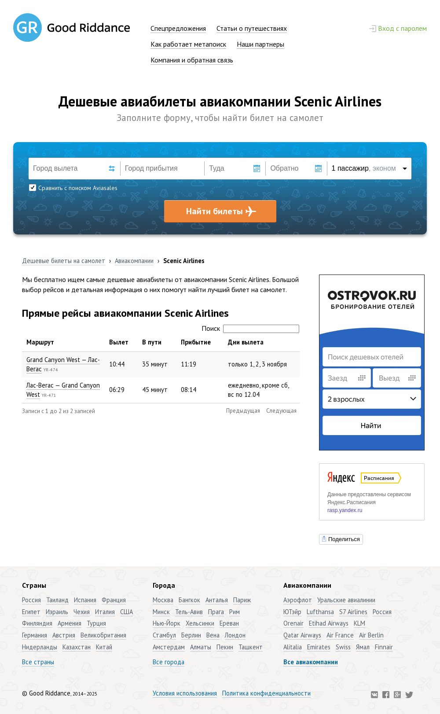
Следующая (281, 410)
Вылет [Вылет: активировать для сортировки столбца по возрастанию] (118, 342)
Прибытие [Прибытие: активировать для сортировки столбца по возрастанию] (196, 342)
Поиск (250, 328)
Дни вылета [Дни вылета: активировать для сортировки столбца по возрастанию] (246, 342)
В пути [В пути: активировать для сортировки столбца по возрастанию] (151, 342)
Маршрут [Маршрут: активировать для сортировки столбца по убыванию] (40, 342)
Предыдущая (243, 410)
